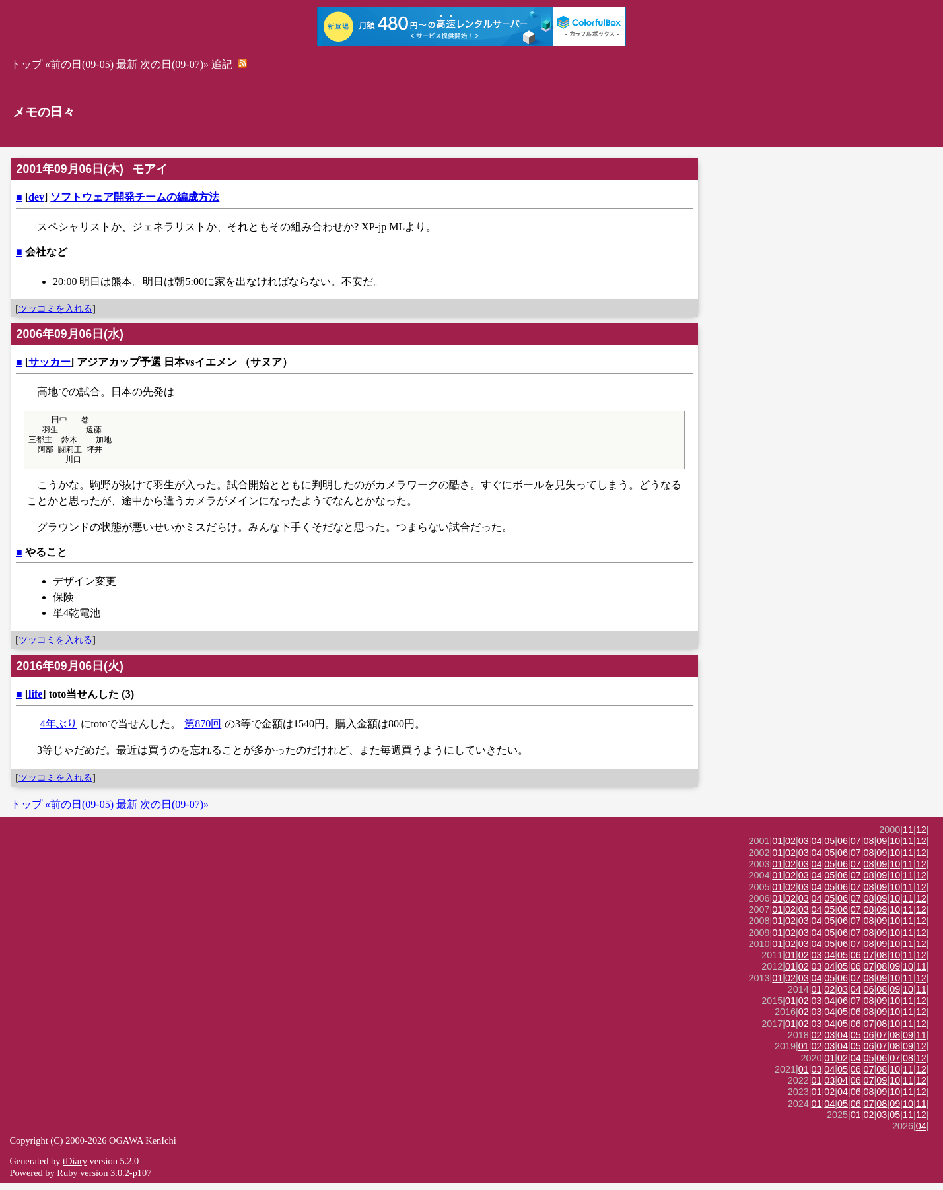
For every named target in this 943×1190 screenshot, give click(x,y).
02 (790, 847)
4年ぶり (58, 730)
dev (36, 197)
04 (817, 847)
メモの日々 (44, 112)
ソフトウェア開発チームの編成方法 (134, 197)
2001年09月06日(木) (70, 169)
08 (869, 847)
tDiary (75, 1167)
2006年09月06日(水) (70, 334)
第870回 (202, 730)
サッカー (49, 362)
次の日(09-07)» (174, 64)
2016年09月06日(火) (70, 672)
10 (895, 847)
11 (908, 836)
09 (881, 847)
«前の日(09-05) (79, 64)
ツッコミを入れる (55, 308)
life (35, 700)
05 (829, 847)
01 (777, 847)
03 (803, 847)
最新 (126, 64)
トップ (26, 64)
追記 (221, 64)
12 (921, 836)
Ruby (67, 1179)
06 (842, 847)
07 (856, 847)
